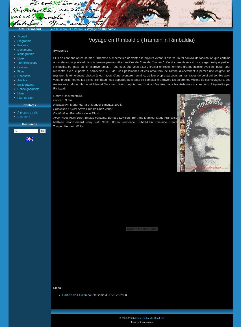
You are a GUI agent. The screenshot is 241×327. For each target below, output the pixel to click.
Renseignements (28, 89)
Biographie (24, 41)
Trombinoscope (27, 62)
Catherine (23, 116)
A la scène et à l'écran (68, 29)
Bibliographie (25, 84)
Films (20, 71)
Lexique (22, 67)
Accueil (22, 36)
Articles (22, 80)
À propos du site (28, 112)
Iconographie (25, 54)
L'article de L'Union (74, 295)
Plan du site (25, 97)
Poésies (22, 45)
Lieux (20, 58)
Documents (24, 49)
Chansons (24, 76)
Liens (20, 93)
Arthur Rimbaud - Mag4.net (149, 318)
